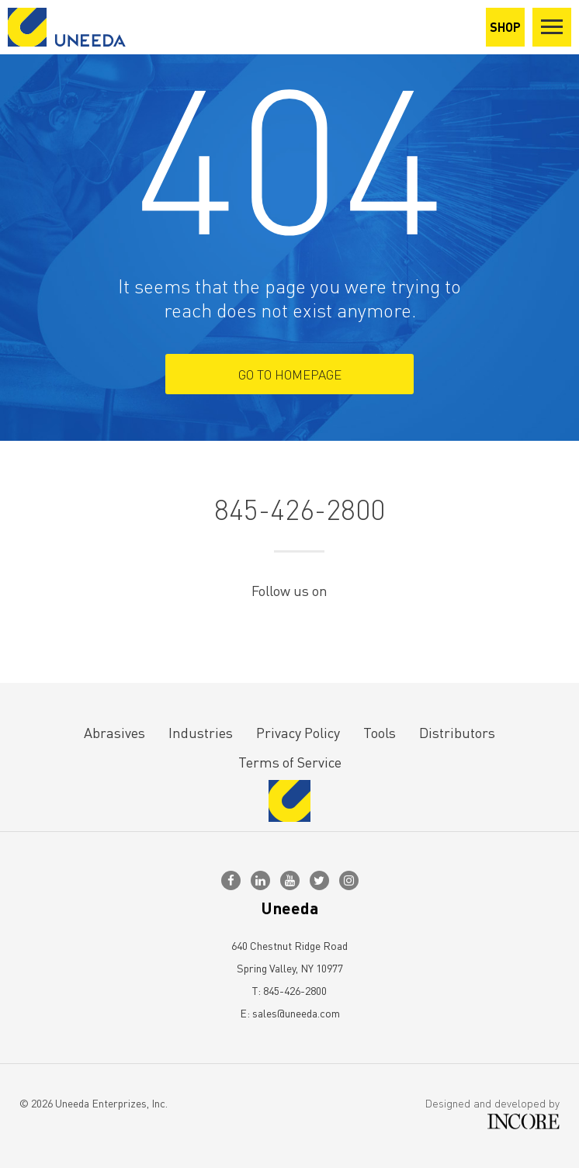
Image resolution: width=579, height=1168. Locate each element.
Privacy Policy (298, 732)
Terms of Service (290, 762)
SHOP (505, 27)
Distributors (457, 732)
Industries (200, 732)
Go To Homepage (290, 374)
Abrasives (114, 732)
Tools (379, 732)
